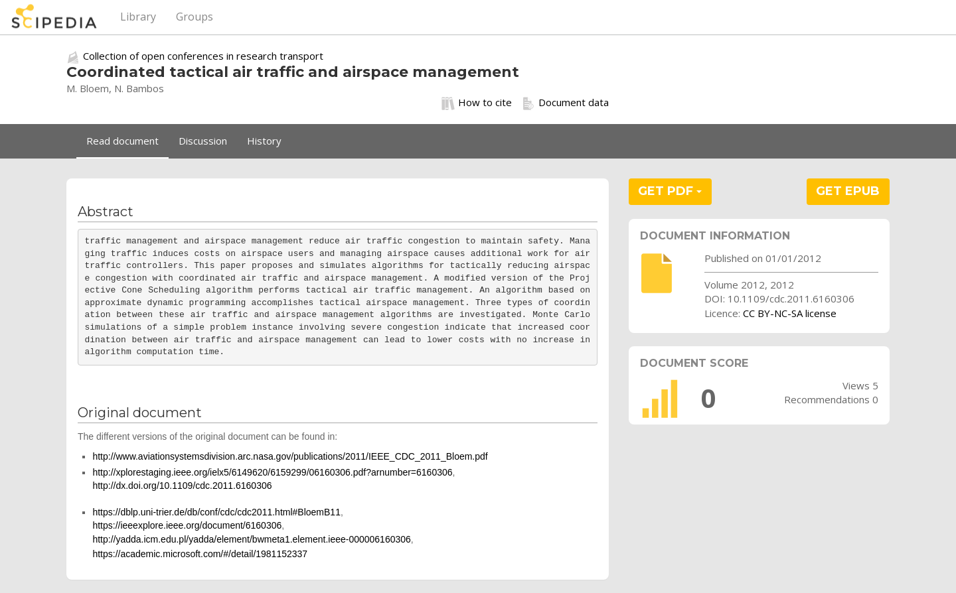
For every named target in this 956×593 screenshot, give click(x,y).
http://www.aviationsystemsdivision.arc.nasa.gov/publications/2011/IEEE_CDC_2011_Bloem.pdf (289, 456)
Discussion (203, 140)
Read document (122, 140)
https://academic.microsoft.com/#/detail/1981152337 (199, 554)
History (264, 140)
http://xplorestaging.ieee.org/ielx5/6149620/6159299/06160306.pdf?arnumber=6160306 (272, 472)
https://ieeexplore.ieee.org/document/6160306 (186, 525)
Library (138, 16)
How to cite (476, 103)
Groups (194, 16)
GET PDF (670, 191)
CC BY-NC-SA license (789, 313)
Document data (565, 103)
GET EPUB (848, 191)
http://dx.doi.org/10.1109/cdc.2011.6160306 (182, 485)
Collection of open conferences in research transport (203, 55)
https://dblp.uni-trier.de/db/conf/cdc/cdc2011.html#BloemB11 (216, 512)
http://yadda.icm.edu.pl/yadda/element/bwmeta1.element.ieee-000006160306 (251, 539)
